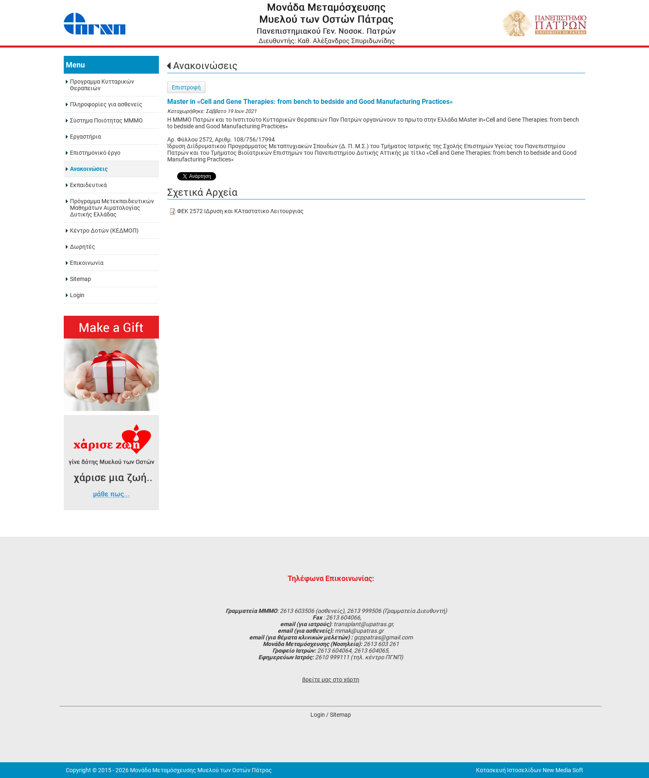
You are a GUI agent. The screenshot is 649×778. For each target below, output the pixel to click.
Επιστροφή (186, 87)
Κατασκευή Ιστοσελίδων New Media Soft (529, 770)
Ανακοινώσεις (205, 66)
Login (317, 714)
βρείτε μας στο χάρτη (330, 679)
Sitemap (340, 714)
